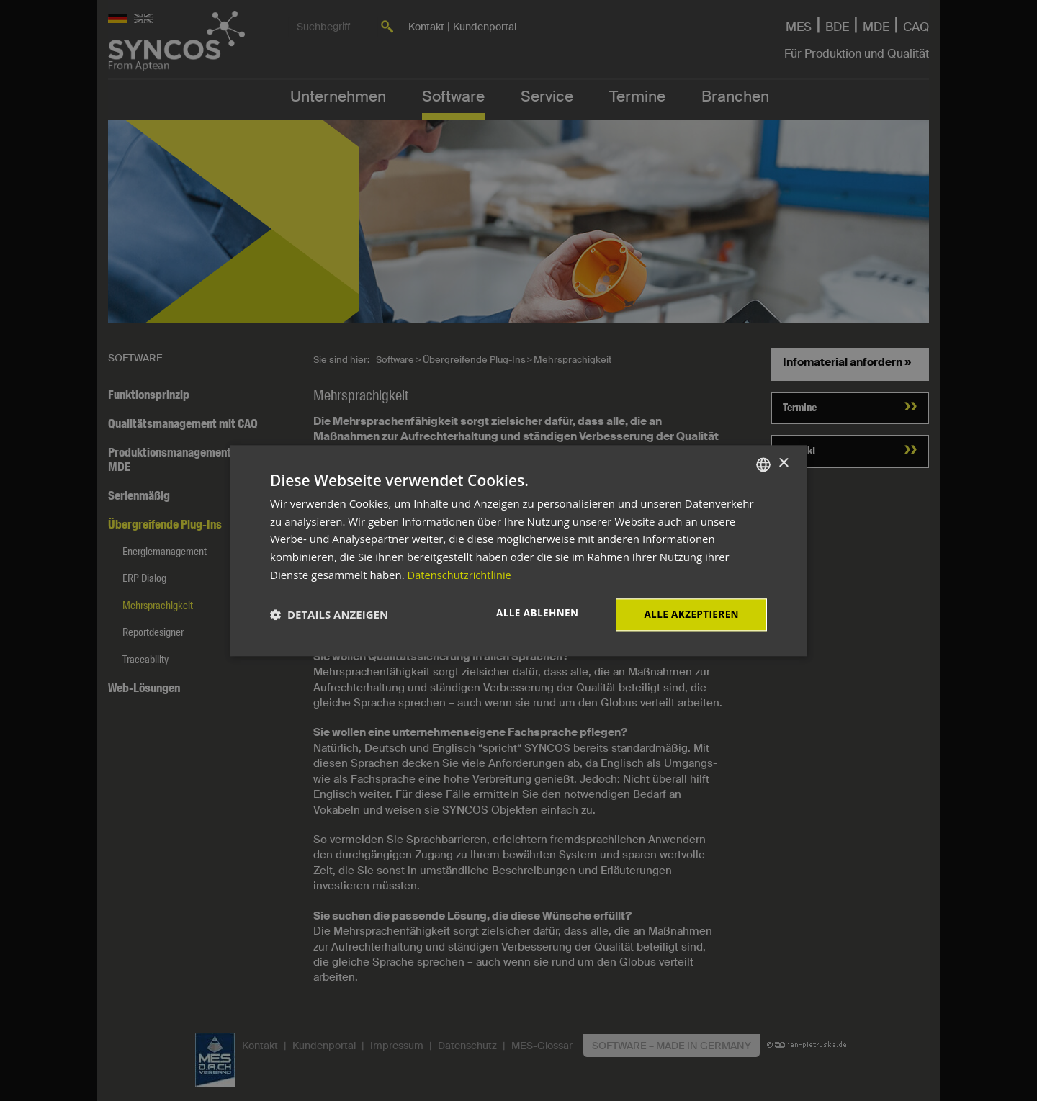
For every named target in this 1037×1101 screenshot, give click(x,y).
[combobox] (763, 464)
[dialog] (518, 550)
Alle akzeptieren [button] (690, 614)
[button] (329, 614)
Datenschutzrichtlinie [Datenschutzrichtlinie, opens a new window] (461, 574)
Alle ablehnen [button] (532, 612)
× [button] (783, 463)
